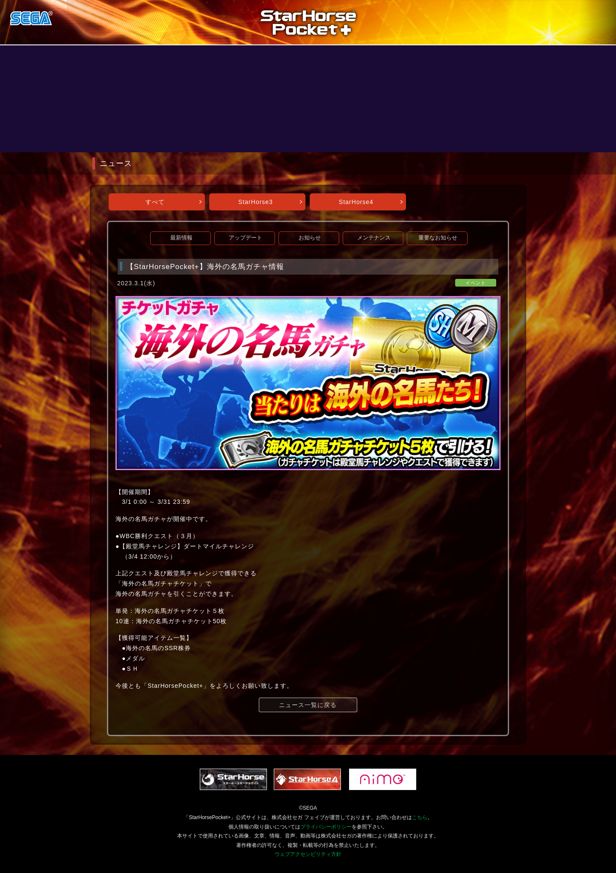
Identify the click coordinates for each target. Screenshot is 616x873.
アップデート (245, 238)
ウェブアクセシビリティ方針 (308, 854)
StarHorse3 (255, 201)
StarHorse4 (356, 201)
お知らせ (310, 238)
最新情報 (181, 238)
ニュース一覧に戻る (308, 704)
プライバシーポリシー (326, 827)
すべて (155, 201)
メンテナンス (374, 238)
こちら (419, 817)
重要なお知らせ (437, 238)
